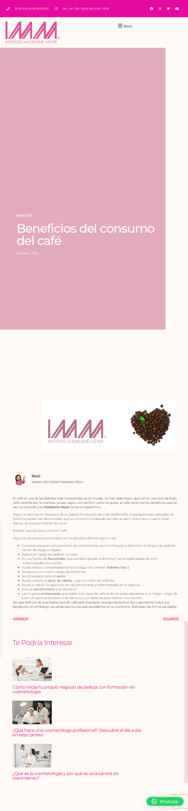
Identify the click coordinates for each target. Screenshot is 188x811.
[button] (125, 26)
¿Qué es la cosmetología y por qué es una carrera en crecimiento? (65, 776)
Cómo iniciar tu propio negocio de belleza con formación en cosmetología (73, 689)
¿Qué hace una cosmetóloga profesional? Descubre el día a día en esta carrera (76, 733)
